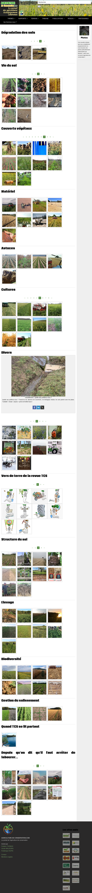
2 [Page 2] (37, 41)
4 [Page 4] (35, 137)
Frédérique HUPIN (7, 851)
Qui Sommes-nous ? (10, 22)
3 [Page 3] (41, 74)
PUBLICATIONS (58, 18)
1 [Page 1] (34, 41)
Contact (3, 854)
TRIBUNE (45, 18)
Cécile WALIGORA (7, 848)
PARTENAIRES (83, 18)
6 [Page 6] (41, 137)
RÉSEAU (71, 18)
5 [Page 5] (38, 137)
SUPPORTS (22, 18)
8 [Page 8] (47, 137)
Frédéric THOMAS (7, 846)
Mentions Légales (7, 857)
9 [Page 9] (50, 137)
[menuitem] (3, 18)
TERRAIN (34, 18)
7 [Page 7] (45, 298)
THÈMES (11, 18)
